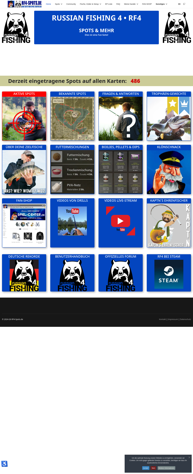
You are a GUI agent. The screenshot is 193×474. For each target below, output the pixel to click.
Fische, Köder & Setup (89, 4)
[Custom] (184, 4)
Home (48, 4)
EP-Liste (108, 4)
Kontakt (162, 395)
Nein (153, 468)
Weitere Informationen (167, 468)
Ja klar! (145, 468)
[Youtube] (179, 4)
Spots (57, 4)
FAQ (118, 4)
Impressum (173, 395)
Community (71, 4)
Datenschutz (185, 395)
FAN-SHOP (147, 4)
